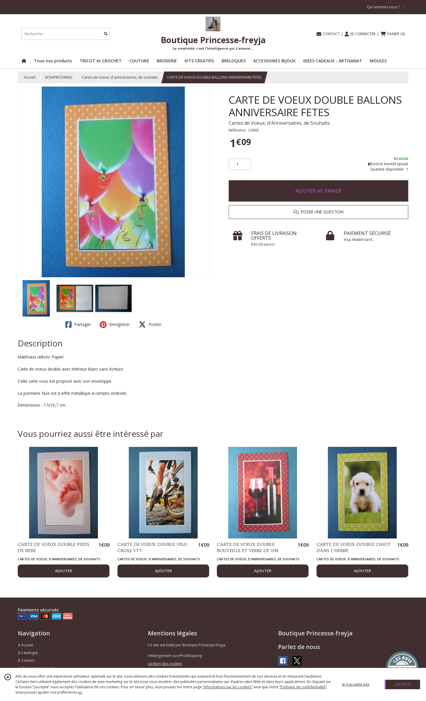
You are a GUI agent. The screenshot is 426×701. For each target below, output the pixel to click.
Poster (150, 324)
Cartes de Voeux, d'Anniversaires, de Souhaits (279, 123)
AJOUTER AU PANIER (318, 191)
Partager (78, 324)
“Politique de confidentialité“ (303, 686)
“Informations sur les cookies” (227, 686)
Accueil (30, 77)
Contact (26, 660)
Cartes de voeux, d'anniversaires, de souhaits (120, 77)
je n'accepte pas (355, 684)
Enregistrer (115, 324)
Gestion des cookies (165, 663)
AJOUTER (63, 570)
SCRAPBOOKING (58, 77)
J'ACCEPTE (403, 684)
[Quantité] (240, 164)
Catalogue (28, 652)
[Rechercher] (106, 34)
